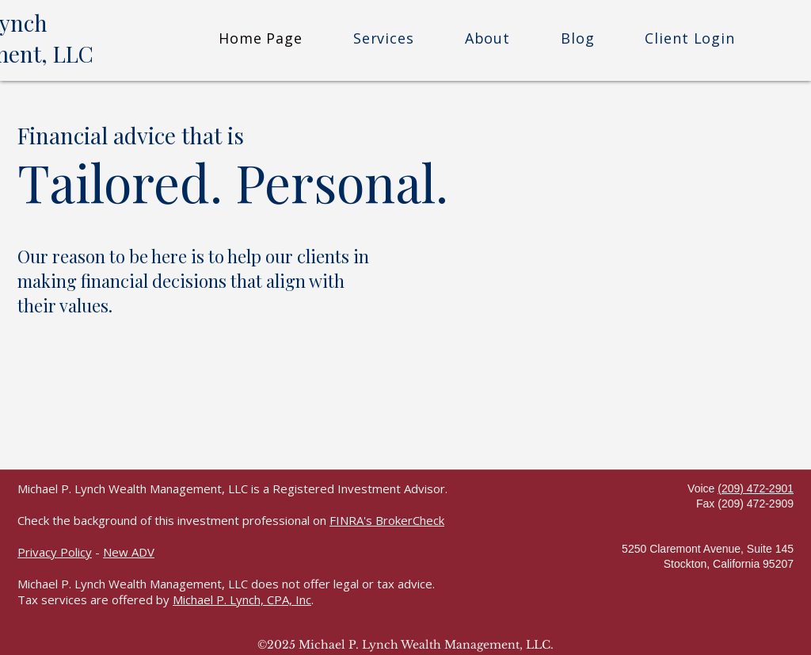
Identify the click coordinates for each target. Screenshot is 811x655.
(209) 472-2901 (756, 488)
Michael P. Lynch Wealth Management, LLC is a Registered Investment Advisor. (232, 488)
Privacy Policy (54, 552)
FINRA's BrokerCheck (386, 520)
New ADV (128, 552)
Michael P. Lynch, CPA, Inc (242, 599)
